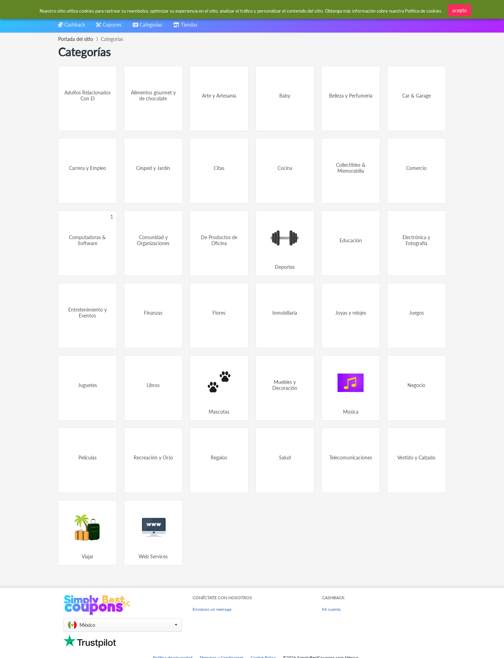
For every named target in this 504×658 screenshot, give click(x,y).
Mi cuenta (331, 609)
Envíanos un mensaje (211, 609)
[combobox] (235, 10)
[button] (122, 625)
